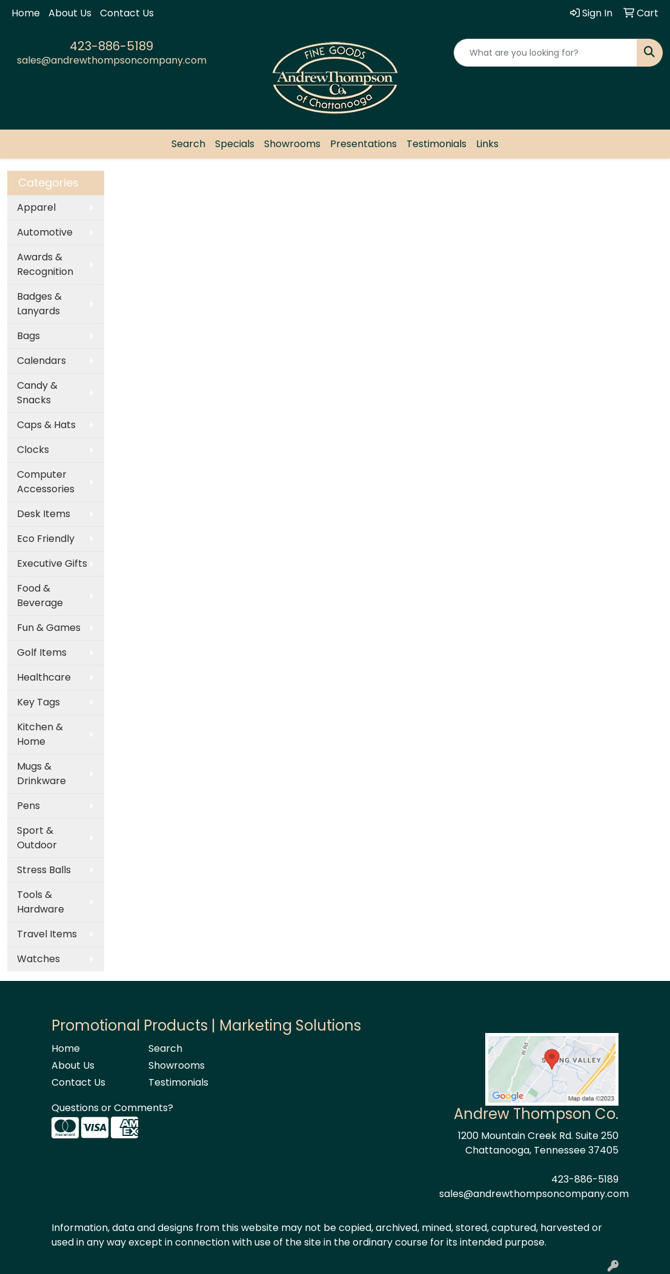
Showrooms (292, 144)
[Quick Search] (545, 53)
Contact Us (127, 13)
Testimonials (436, 144)
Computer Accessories (46, 481)
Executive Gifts (52, 563)
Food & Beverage (40, 595)
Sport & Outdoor (37, 837)
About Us (69, 13)
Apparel (36, 207)
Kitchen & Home (40, 734)
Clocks (33, 450)
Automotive (45, 232)
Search (188, 144)
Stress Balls (44, 870)
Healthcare (44, 677)
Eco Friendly (46, 539)
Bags (28, 336)
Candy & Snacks (37, 392)
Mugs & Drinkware (41, 773)
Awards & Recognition (45, 264)
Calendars (41, 361)
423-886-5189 (111, 46)
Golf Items (42, 652)
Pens (28, 806)
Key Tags (38, 702)
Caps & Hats (46, 425)
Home (26, 13)
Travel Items (47, 934)
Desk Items (43, 514)
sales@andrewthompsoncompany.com (112, 60)
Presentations (363, 144)
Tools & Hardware (40, 902)
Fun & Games (49, 628)
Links (487, 144)
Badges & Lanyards (39, 303)
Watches (38, 959)
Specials (234, 144)
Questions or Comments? (112, 1108)
